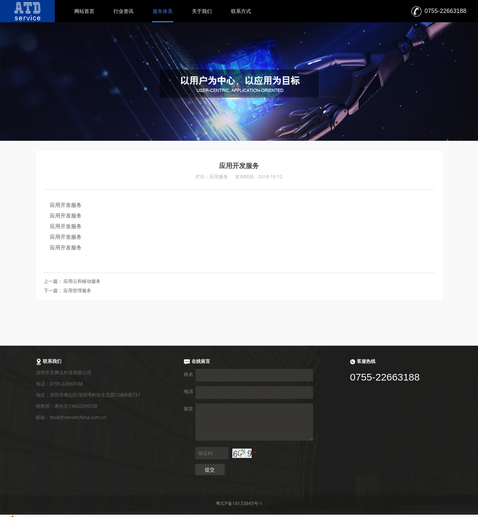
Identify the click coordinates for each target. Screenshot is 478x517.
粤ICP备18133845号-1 (239, 503)
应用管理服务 (77, 290)
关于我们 (202, 11)
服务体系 (163, 11)
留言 (188, 408)
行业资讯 (123, 11)
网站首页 (84, 11)
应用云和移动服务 (82, 281)
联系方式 (241, 11)
